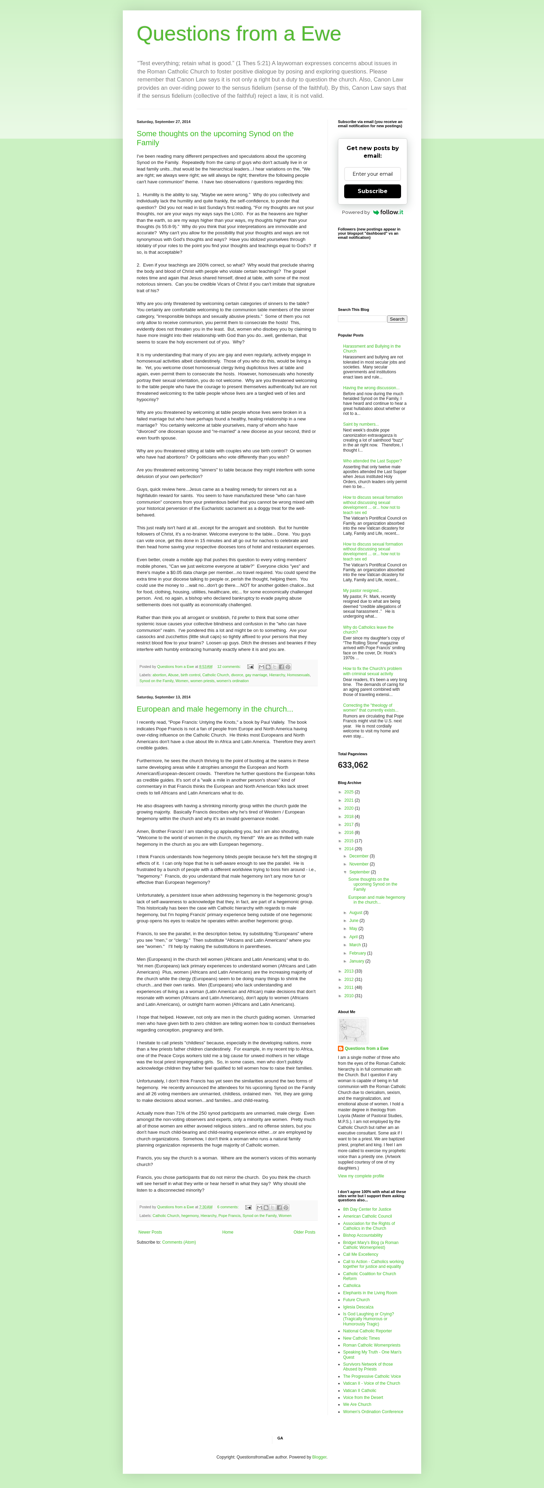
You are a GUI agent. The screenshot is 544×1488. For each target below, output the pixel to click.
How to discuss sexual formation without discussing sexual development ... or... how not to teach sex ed (373, 505)
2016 (350, 832)
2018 (350, 816)
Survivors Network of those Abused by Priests (368, 1367)
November (359, 864)
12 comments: (229, 666)
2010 (350, 995)
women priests (202, 681)
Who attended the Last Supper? (372, 461)
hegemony (190, 1215)
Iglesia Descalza (358, 1307)
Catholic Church (215, 675)
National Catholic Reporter (367, 1331)
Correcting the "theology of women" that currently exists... (371, 708)
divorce (237, 675)
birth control (190, 675)
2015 (350, 840)
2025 (350, 792)
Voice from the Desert (363, 1397)
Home (227, 1232)
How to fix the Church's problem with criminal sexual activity (372, 671)
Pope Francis (230, 1215)
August (356, 912)
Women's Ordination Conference (373, 1411)
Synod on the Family (156, 681)
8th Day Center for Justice (367, 1209)
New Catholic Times (361, 1338)
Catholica (351, 1285)
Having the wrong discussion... (371, 387)
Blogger (319, 1457)
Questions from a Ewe (239, 33)
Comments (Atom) (179, 1242)
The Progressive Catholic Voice (372, 1376)
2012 (350, 979)
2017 (350, 824)
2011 (350, 987)
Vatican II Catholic (359, 1390)
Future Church (356, 1299)
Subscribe (373, 191)
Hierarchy (277, 675)
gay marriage (256, 675)
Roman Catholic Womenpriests (371, 1345)
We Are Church (357, 1404)
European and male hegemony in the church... (215, 709)
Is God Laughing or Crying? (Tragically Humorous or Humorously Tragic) (368, 1319)
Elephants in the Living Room (370, 1292)
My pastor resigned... (362, 590)
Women (182, 681)
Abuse (173, 675)
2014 (350, 848)
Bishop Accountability (362, 1235)
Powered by (372, 212)
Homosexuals (298, 675)
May (353, 928)
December (359, 856)
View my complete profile (361, 1176)
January (357, 961)
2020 (350, 808)
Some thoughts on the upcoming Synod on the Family (372, 884)
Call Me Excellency (360, 1254)
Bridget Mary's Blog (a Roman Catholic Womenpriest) (371, 1245)
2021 (350, 800)
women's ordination (232, 681)
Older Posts (304, 1232)
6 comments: (228, 1207)
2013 (350, 971)
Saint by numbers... (361, 424)
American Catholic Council (367, 1216)
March (355, 944)
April (354, 936)
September (360, 872)
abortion (159, 675)
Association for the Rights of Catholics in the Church (369, 1226)
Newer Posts (150, 1232)
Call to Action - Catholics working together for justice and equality (373, 1264)
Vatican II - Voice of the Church (371, 1383)
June (354, 920)
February (358, 953)
